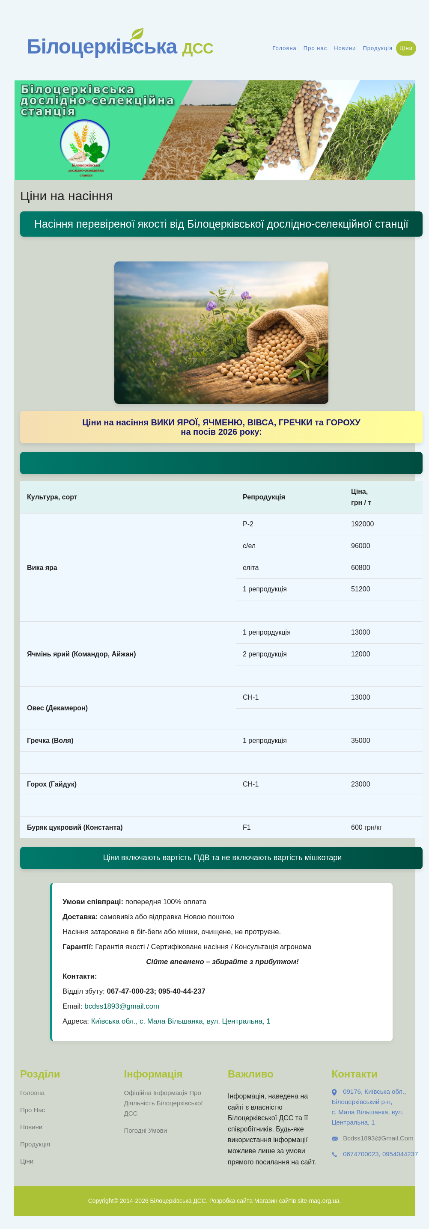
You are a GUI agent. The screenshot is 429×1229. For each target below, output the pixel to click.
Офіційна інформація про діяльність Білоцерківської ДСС (163, 1103)
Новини (345, 48)
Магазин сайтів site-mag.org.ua (297, 1200)
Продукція (378, 48)
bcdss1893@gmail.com (121, 1006)
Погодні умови (145, 1130)
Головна (284, 48)
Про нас (315, 48)
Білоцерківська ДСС (178, 1200)
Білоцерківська (120, 46)
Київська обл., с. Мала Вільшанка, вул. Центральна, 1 (181, 1021)
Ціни (406, 48)
